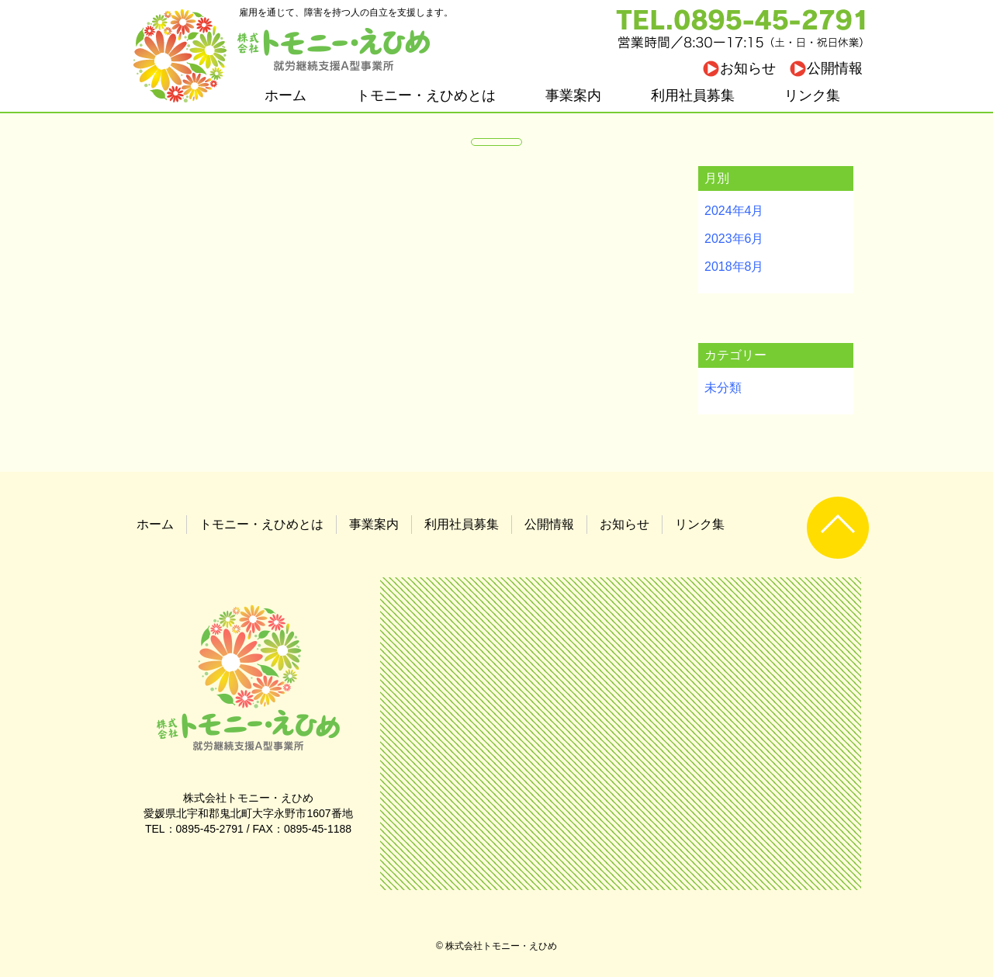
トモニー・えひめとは (426, 95)
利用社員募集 (693, 95)
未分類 (723, 387)
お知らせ (748, 68)
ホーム (285, 95)
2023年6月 (734, 238)
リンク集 (812, 95)
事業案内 (573, 95)
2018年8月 (734, 266)
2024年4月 (734, 210)
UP (838, 528)
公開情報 (835, 68)
